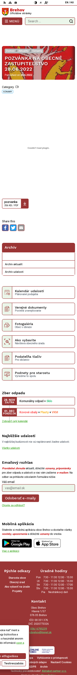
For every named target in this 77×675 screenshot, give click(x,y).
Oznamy (7, 78)
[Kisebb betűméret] (41, 2)
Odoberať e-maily (20, 485)
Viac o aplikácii (10, 537)
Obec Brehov (48, 662)
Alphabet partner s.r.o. (54, 657)
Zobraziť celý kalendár (15, 408)
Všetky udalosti (11, 434)
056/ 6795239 (38, 615)
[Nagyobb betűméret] (46, 2)
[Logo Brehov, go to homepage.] (38, 11)
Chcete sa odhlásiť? (13, 492)
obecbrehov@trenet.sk (38, 619)
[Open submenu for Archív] (70, 243)
